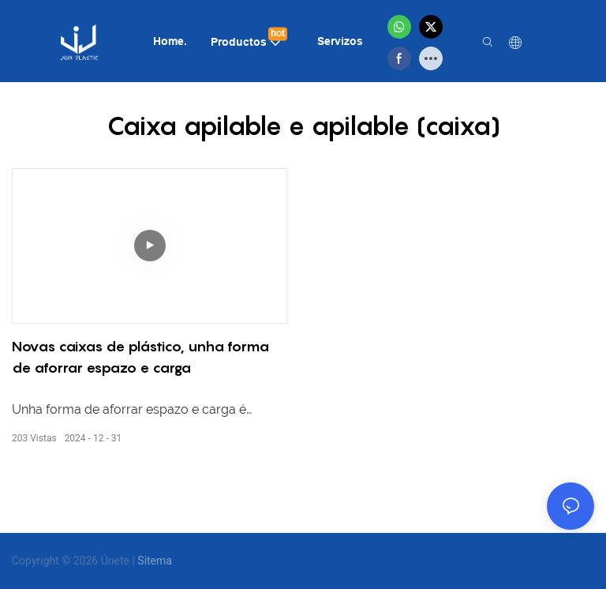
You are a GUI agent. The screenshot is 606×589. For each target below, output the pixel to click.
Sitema (154, 560)
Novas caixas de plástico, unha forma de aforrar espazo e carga (140, 357)
